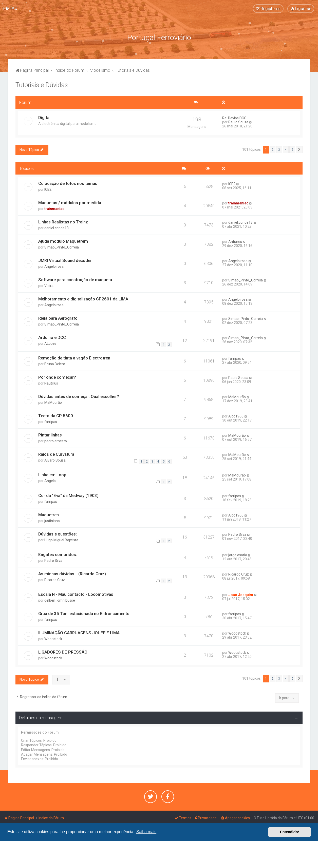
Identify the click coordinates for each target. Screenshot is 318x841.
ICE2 (47, 189)
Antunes (235, 242)
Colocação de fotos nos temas (67, 183)
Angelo (50, 481)
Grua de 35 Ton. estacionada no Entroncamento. (84, 613)
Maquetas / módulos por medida (69, 202)
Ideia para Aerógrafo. (58, 318)
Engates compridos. (57, 554)
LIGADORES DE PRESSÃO (62, 652)
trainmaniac (54, 209)
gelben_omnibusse (59, 600)
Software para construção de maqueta (75, 279)
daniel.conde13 (56, 228)
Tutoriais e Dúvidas (41, 85)
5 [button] (292, 149)
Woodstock (53, 639)
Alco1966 (236, 416)
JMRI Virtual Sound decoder (65, 260)
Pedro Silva (237, 534)
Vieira (48, 286)
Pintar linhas (50, 434)
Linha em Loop (52, 474)
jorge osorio (237, 555)
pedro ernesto (55, 441)
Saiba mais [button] (146, 832)
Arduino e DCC (52, 337)
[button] (299, 149)
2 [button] (272, 149)
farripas (234, 358)
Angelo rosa (54, 266)
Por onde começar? (57, 377)
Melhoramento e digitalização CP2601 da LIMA (83, 298)
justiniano (52, 521)
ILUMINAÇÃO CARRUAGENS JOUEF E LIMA (79, 632)
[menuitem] (11, 8)
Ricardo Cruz (54, 580)
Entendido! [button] (289, 832)
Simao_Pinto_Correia (61, 247)
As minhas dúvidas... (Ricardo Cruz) (72, 573)
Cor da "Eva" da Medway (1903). (69, 495)
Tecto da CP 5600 (55, 415)
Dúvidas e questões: (57, 533)
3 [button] (279, 149)
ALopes (50, 343)
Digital (44, 117)
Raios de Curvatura (56, 454)
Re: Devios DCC (234, 118)
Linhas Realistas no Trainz (63, 221)
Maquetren (48, 514)
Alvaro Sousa (55, 460)
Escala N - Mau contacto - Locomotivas (75, 594)
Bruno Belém (54, 364)
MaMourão (53, 402)
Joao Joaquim (240, 595)
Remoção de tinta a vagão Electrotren (74, 357)
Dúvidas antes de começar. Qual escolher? (78, 396)
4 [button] (286, 149)
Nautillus (51, 383)
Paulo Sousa (238, 122)
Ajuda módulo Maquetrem (63, 241)
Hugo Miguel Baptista (61, 540)
